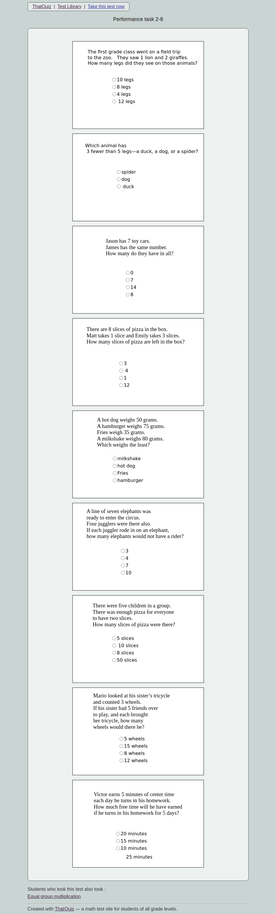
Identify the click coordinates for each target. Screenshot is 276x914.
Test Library (69, 6)
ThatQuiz (42, 6)
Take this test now (106, 6)
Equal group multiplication (54, 896)
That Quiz (64, 908)
